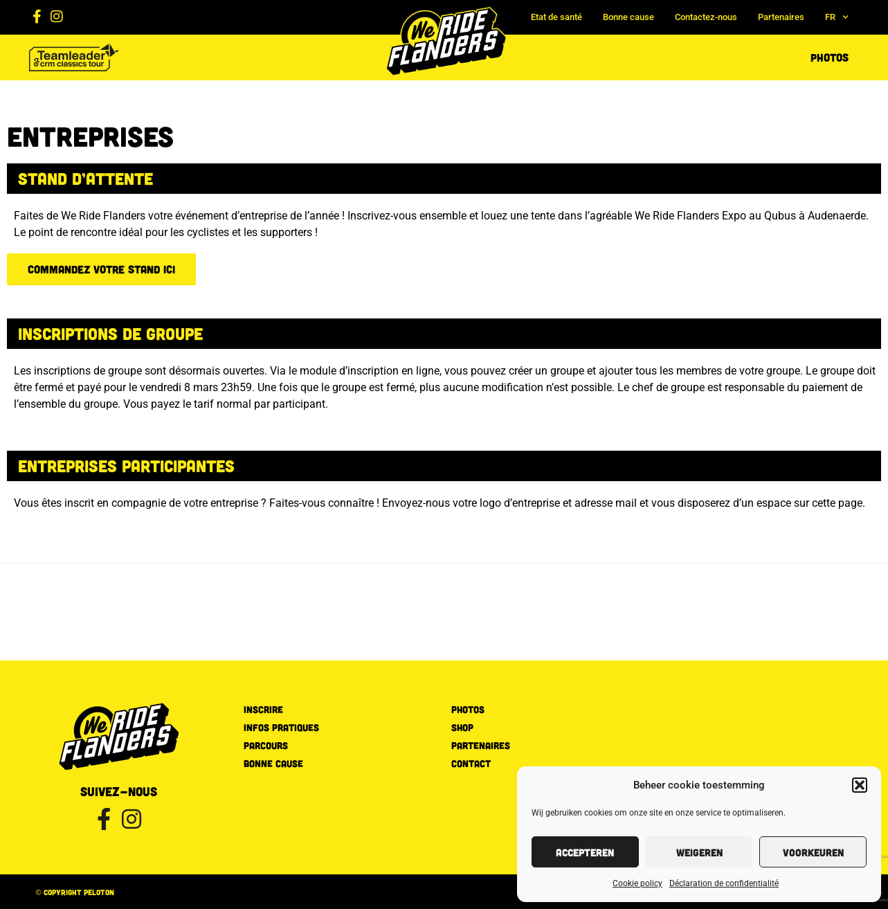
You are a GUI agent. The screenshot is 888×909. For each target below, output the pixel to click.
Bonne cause (628, 17)
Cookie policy (637, 883)
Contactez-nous (706, 17)
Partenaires (781, 17)
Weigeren (699, 852)
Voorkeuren (813, 852)
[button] (860, 785)
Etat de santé (556, 17)
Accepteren (585, 852)
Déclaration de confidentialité (724, 883)
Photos (829, 57)
